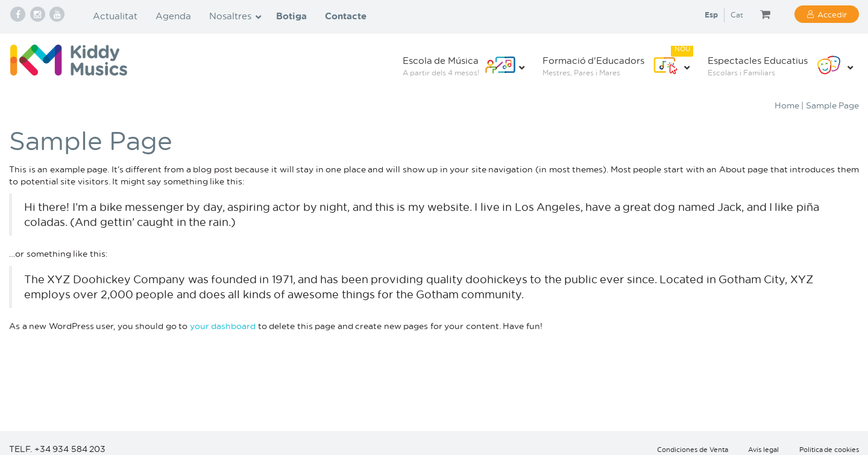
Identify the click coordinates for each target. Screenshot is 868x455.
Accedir (832, 14)
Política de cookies (829, 449)
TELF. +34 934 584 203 (57, 448)
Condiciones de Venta (692, 449)
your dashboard (223, 325)
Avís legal (763, 449)
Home (787, 105)
